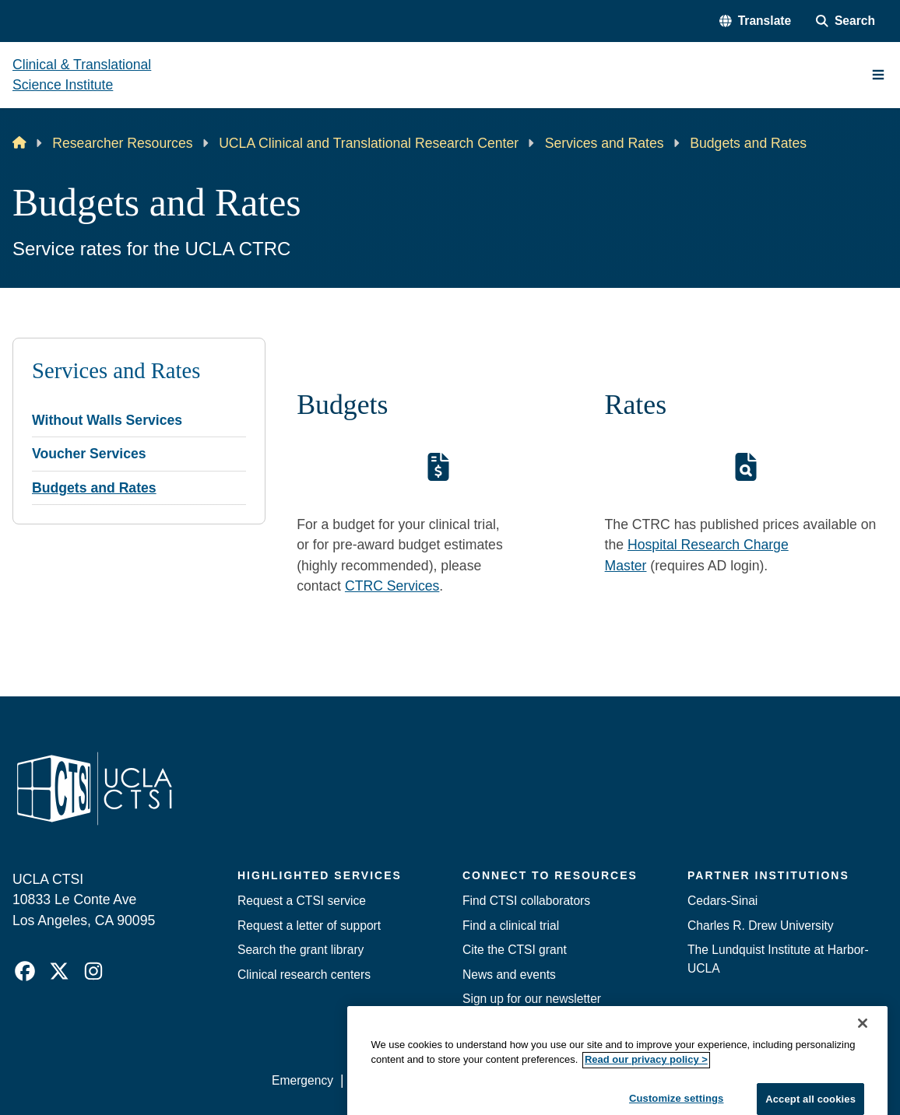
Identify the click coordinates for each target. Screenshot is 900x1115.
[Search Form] (845, 20)
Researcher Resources (122, 143)
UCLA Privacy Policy (488, 1080)
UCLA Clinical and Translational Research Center (369, 143)
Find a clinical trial (510, 925)
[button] (755, 20)
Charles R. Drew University (760, 925)
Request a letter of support (309, 925)
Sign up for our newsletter (531, 998)
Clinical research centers (304, 974)
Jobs (475, 1022)
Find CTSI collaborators (526, 900)
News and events (509, 974)
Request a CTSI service (301, 900)
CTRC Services (392, 586)
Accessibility (383, 1080)
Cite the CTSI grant (514, 949)
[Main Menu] (878, 74)
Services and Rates (604, 143)
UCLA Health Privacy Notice (636, 1080)
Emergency (302, 1080)
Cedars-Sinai (722, 900)
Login (743, 1080)
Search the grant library (300, 949)
